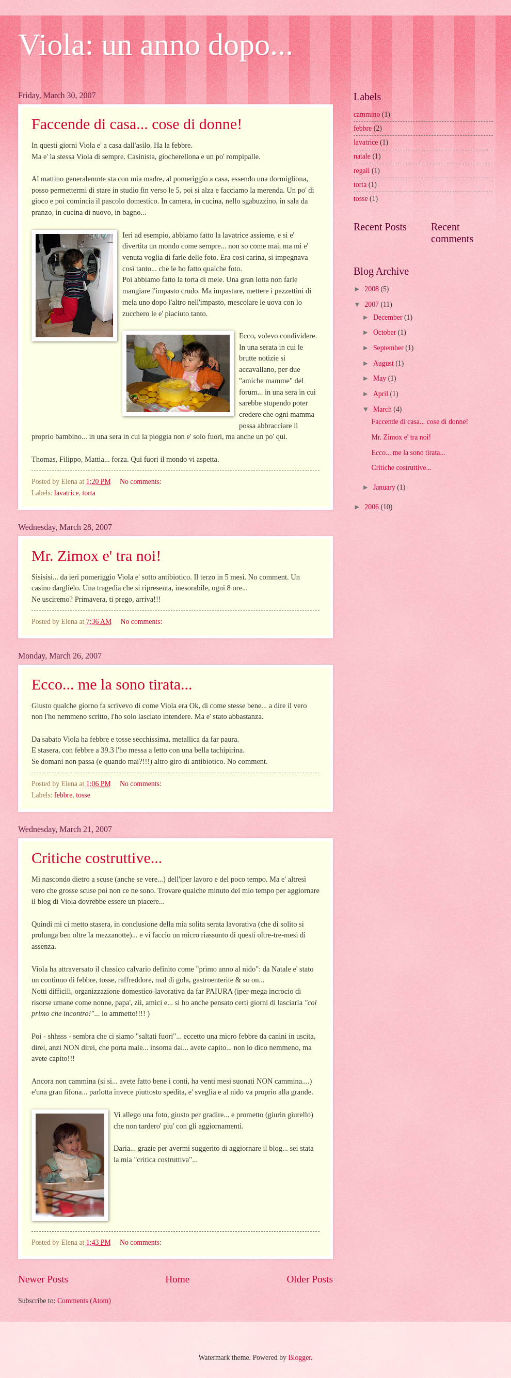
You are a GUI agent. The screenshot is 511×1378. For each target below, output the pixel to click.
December (388, 317)
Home (177, 1279)
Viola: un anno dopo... (155, 44)
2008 (372, 289)
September (389, 348)
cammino (367, 114)
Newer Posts (43, 1279)
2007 (372, 304)
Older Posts (309, 1279)
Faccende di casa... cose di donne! (136, 123)
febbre (63, 795)
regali (362, 171)
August (384, 363)
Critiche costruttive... (96, 857)
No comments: (141, 482)
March (383, 409)
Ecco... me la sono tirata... (112, 684)
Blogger (299, 1357)
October (385, 332)
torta (88, 493)
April (381, 394)
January (385, 487)
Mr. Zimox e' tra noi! (96, 555)
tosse (83, 795)
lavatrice (66, 493)
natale (362, 156)
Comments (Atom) (84, 1301)
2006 (372, 507)
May (380, 378)
